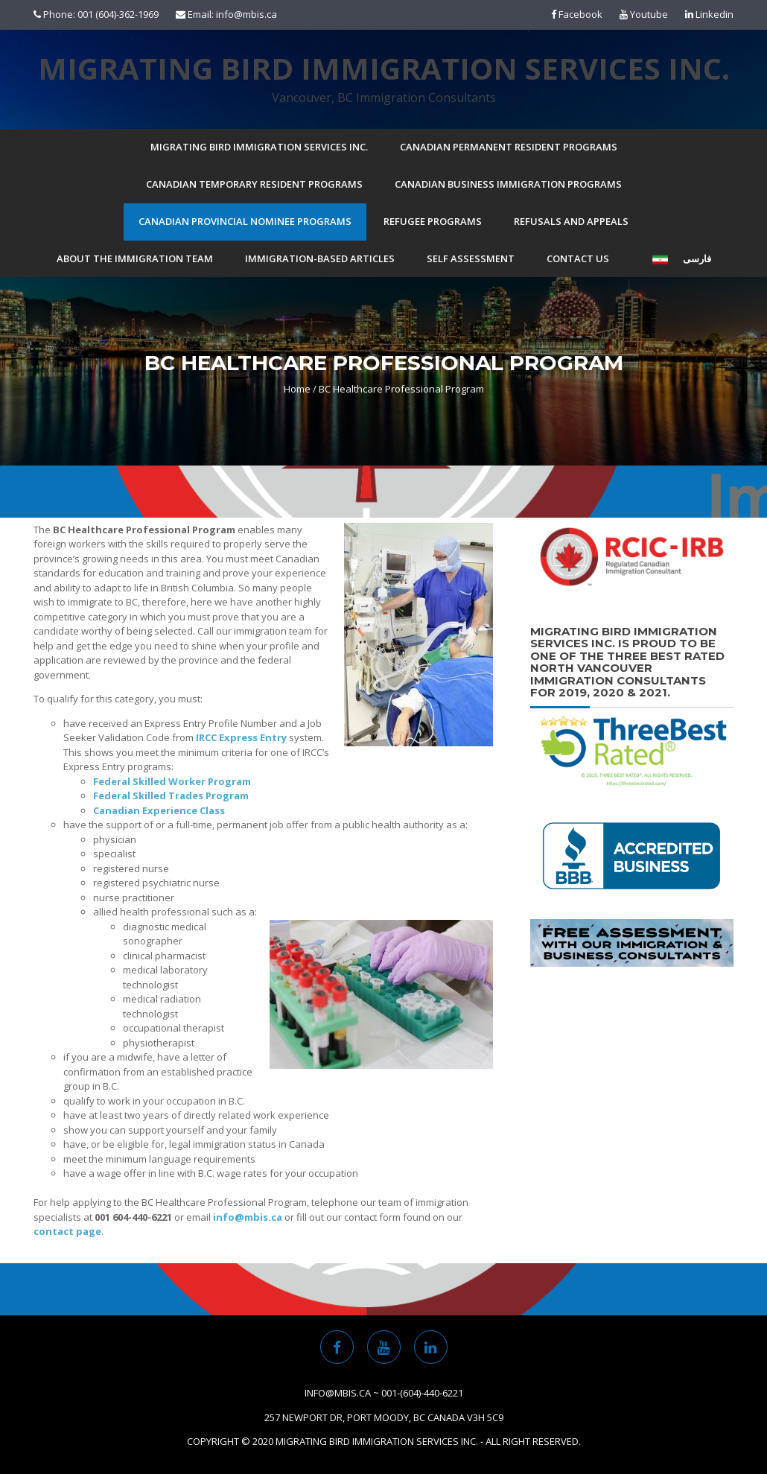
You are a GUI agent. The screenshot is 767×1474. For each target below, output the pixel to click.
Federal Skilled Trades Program (171, 795)
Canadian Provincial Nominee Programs (245, 221)
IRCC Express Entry (241, 737)
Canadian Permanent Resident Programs (508, 146)
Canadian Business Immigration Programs (508, 184)
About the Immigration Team (135, 258)
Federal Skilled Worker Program (172, 781)
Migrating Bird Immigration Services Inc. (384, 68)
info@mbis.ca (247, 1217)
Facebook (576, 14)
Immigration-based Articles (320, 258)
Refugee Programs (433, 221)
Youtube (644, 14)
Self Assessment (471, 258)
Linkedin (709, 14)
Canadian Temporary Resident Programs (254, 184)
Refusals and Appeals (571, 221)
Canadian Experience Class (159, 810)
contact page (67, 1231)
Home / (300, 388)
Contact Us (578, 258)
